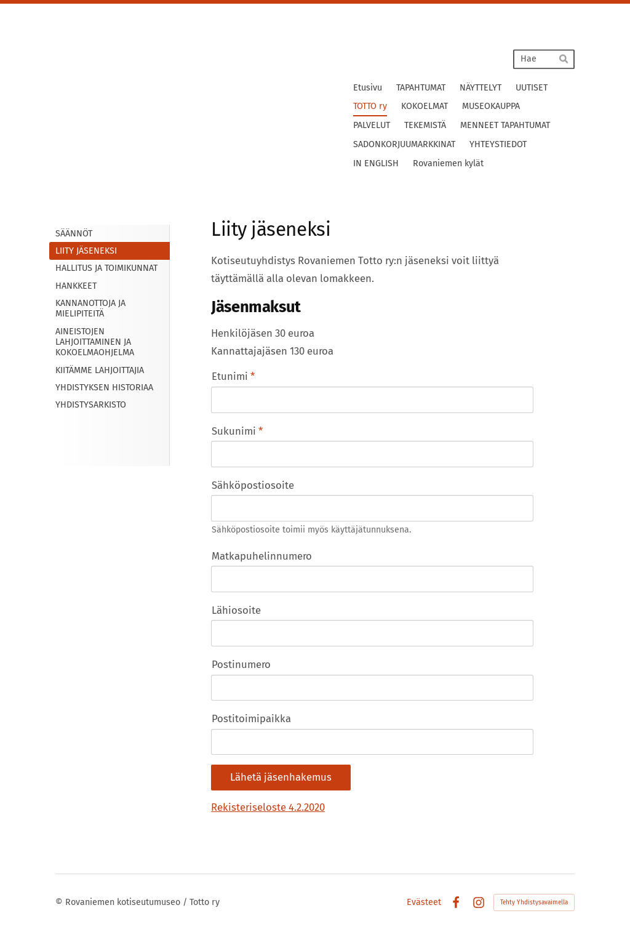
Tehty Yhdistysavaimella (534, 902)
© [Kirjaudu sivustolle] (60, 902)
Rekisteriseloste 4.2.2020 (268, 807)
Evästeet (424, 902)
